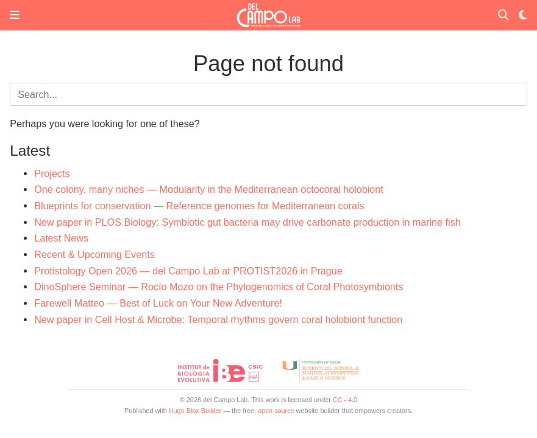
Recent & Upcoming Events (94, 254)
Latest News (61, 237)
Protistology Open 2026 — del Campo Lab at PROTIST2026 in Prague (188, 270)
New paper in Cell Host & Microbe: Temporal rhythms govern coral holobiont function (218, 319)
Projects (51, 173)
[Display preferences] (523, 16)
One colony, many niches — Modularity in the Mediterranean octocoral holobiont (208, 189)
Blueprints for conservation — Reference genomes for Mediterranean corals (199, 205)
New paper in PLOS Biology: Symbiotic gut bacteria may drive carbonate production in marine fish (247, 222)
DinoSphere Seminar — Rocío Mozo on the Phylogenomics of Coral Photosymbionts (218, 286)
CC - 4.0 (345, 399)
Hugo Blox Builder (195, 410)
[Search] (503, 16)
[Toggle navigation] (15, 15)
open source (276, 410)
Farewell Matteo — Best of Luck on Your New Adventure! (158, 302)
